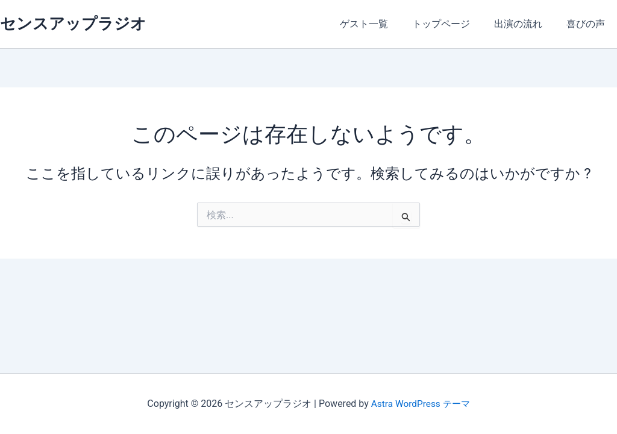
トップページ (453, 24)
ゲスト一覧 (381, 24)
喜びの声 (588, 24)
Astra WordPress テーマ (420, 403)
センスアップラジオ (73, 23)
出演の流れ (525, 24)
